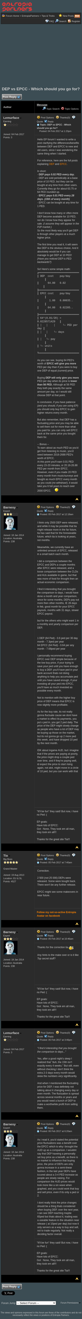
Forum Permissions (71, 1303)
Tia (6, 855)
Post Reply (11, 97)
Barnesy (10, 507)
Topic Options (70, 109)
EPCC (63, 164)
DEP (51, 164)
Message (42, 104)
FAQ (51, 21)
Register (76, 21)
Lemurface (12, 117)
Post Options (45, 117)
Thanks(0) (63, 117)
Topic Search (51, 109)
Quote (40, 121)
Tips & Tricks (48, 16)
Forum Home (12, 16)
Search (60, 21)
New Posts (68, 16)
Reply (50, 121)
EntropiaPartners (30, 16)
